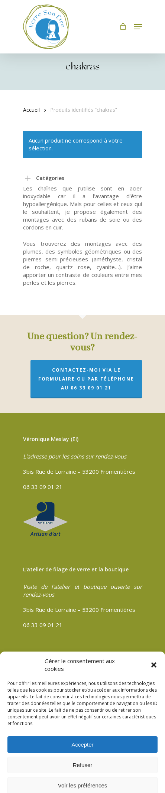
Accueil (31, 109)
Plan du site (38, 691)
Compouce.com (42, 767)
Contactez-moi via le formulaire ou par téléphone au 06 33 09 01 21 (86, 379)
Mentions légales (45, 680)
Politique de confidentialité (57, 669)
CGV (28, 658)
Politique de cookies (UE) (55, 701)
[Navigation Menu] (138, 26)
